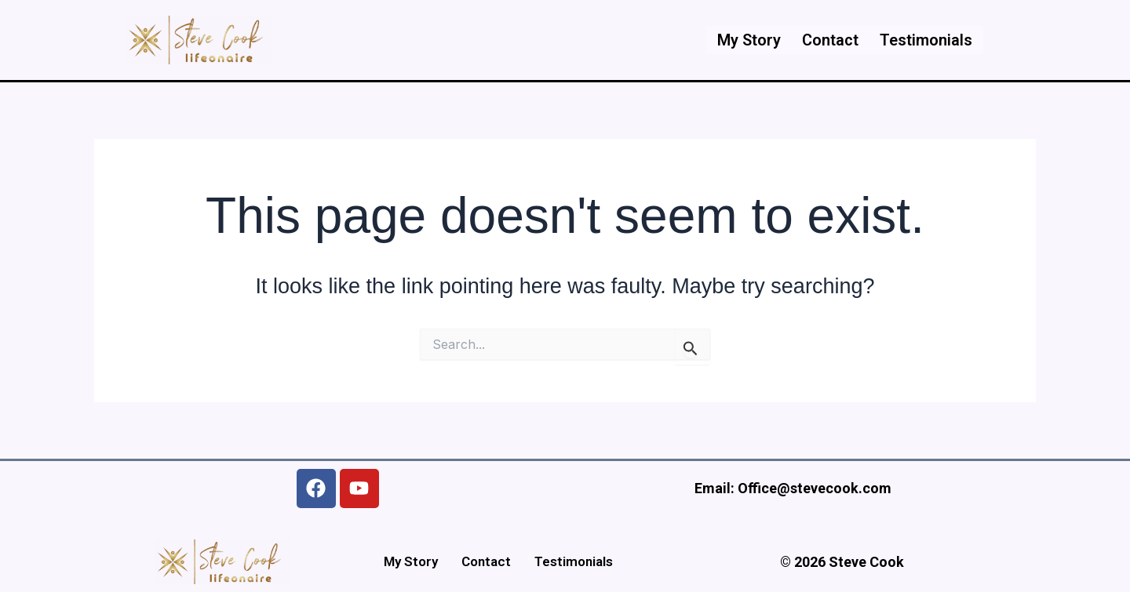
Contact (827, 40)
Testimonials (925, 40)
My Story (743, 40)
